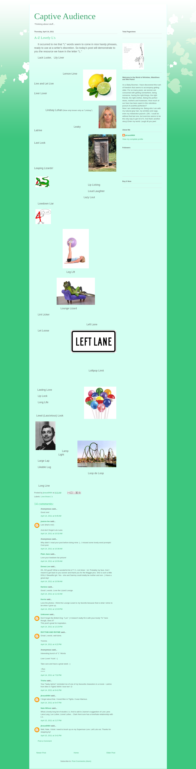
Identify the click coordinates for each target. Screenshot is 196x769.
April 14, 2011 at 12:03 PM (52, 609)
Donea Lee (45, 566)
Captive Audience (65, 16)
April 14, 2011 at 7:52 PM (51, 675)
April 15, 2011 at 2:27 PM (51, 720)
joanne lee (45, 521)
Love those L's (47, 496)
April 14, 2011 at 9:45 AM (51, 516)
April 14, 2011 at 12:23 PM (52, 627)
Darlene (44, 587)
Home (76, 753)
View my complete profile (132, 139)
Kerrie (43, 599)
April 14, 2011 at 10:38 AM (51, 549)
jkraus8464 (45, 696)
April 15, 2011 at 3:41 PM (51, 735)
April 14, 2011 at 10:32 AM (51, 533)
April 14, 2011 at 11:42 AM (51, 594)
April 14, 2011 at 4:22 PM (51, 644)
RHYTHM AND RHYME (50, 632)
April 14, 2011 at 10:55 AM (51, 561)
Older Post (110, 753)
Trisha (43, 681)
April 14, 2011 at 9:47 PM (51, 703)
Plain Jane (45, 554)
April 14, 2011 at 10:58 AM (51, 581)
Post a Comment (45, 741)
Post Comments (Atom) (81, 761)
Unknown (45, 614)
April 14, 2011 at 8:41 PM (51, 690)
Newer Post (41, 753)
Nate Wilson (46, 708)
